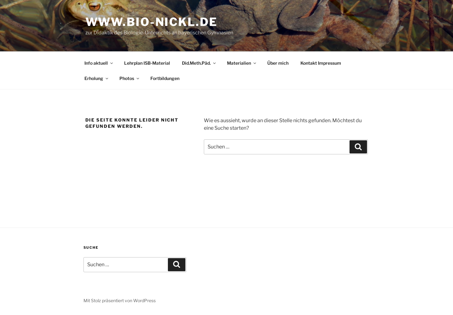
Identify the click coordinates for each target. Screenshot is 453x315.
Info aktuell (99, 63)
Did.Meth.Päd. (199, 63)
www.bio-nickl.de (151, 22)
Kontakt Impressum (320, 63)
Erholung (96, 78)
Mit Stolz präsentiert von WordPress (119, 300)
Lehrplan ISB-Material (147, 63)
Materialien (242, 63)
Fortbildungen (164, 78)
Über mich (278, 63)
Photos (129, 78)
